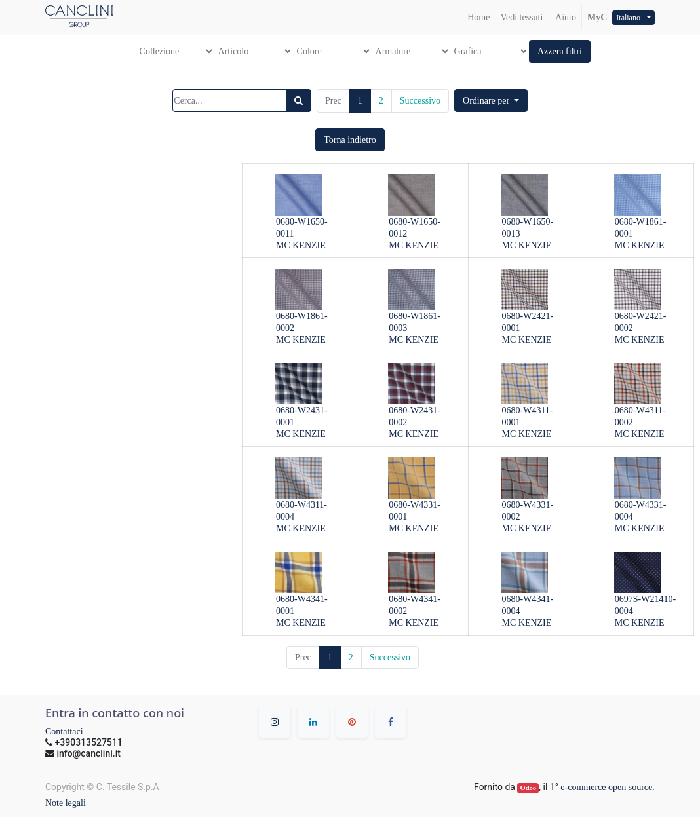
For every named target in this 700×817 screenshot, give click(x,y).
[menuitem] (478, 17)
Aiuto (564, 17)
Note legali (65, 803)
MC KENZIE (301, 245)
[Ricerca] (298, 100)
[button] (560, 51)
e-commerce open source (606, 787)
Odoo (528, 787)
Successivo (420, 100)
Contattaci (64, 731)
